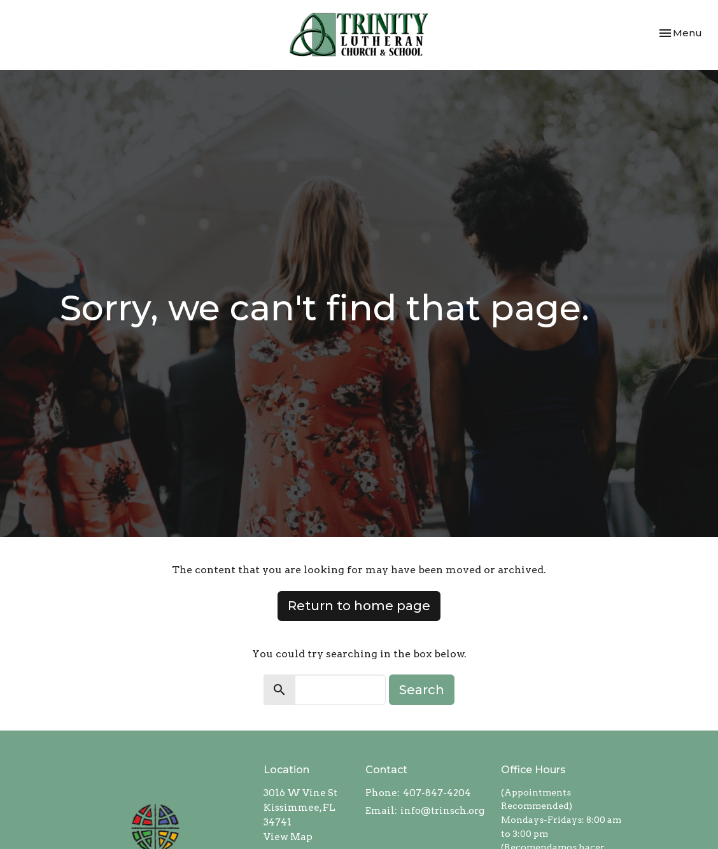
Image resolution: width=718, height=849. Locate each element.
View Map (288, 837)
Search (421, 689)
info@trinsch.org (442, 811)
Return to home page (359, 605)
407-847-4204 (437, 793)
